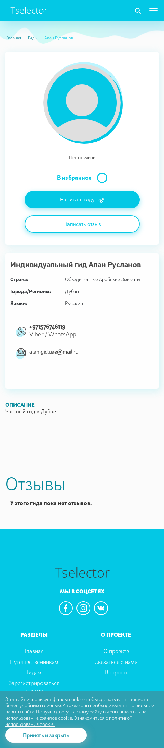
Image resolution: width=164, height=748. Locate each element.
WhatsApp (62, 334)
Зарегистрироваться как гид (34, 686)
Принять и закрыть (46, 735)
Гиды (32, 37)
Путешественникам (34, 661)
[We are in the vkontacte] (101, 608)
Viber (36, 334)
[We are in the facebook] (66, 608)
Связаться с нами (116, 661)
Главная (13, 37)
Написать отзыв (82, 224)
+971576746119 (47, 326)
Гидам (34, 672)
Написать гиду (82, 200)
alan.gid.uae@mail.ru (53, 352)
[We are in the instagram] (83, 608)
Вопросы (116, 672)
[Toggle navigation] (138, 11)
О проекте (116, 651)
